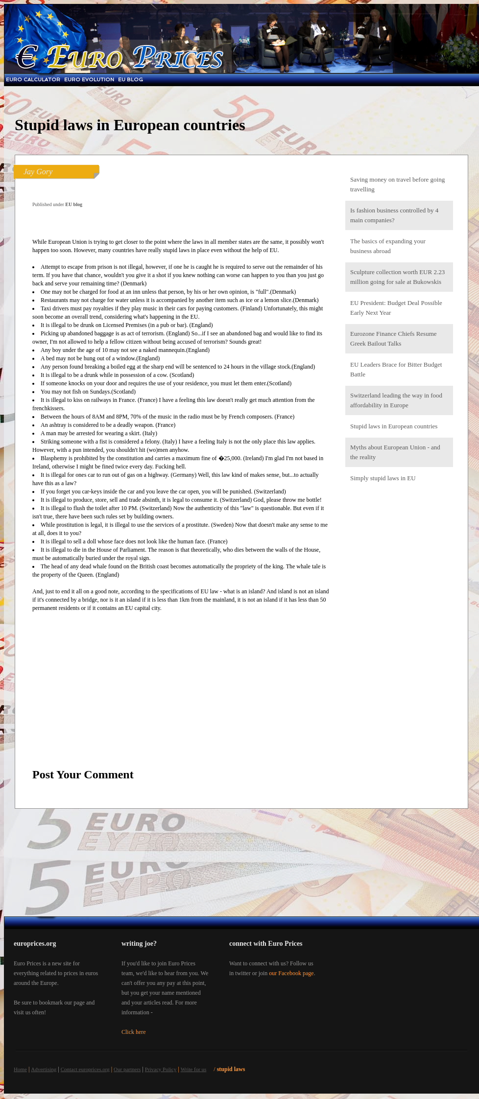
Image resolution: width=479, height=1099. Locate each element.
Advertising (43, 1069)
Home (20, 1069)
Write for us (194, 1069)
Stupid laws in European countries (393, 426)
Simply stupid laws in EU (383, 478)
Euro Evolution (89, 79)
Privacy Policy (160, 1069)
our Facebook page (291, 973)
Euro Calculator (33, 79)
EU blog (130, 79)
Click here (133, 1032)
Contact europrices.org (85, 1069)
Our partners (127, 1069)
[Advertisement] (399, 645)
